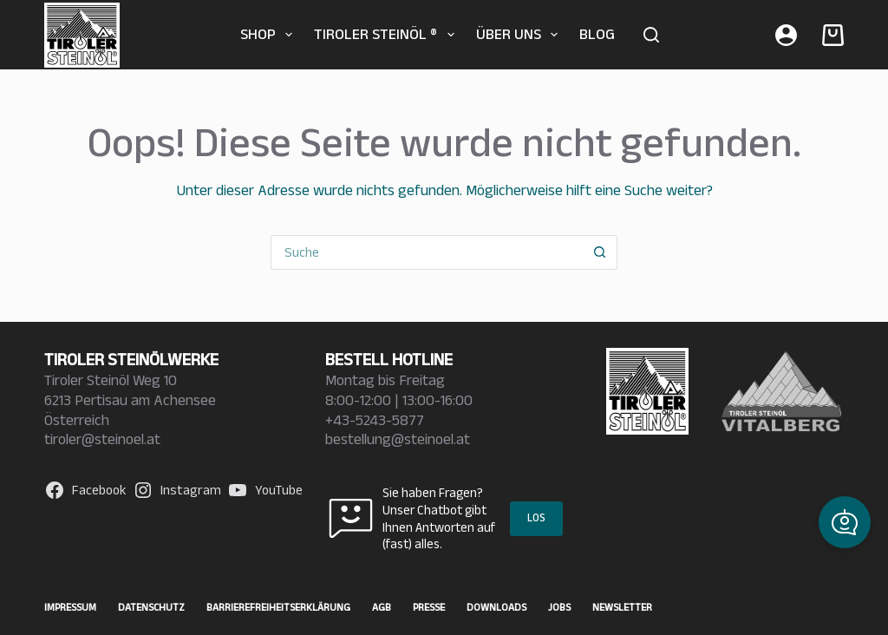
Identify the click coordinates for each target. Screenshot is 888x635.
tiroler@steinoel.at (102, 439)
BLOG (597, 34)
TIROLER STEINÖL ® (387, 34)
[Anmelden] (786, 35)
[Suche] (651, 35)
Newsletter (622, 606)
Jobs (559, 606)
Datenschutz (151, 606)
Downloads (496, 606)
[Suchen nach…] (427, 252)
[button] (845, 522)
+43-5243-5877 (374, 420)
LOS (536, 517)
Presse (429, 606)
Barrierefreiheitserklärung (278, 606)
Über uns (520, 34)
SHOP (270, 34)
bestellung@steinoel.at (397, 439)
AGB (381, 606)
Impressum (70, 606)
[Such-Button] (600, 252)
